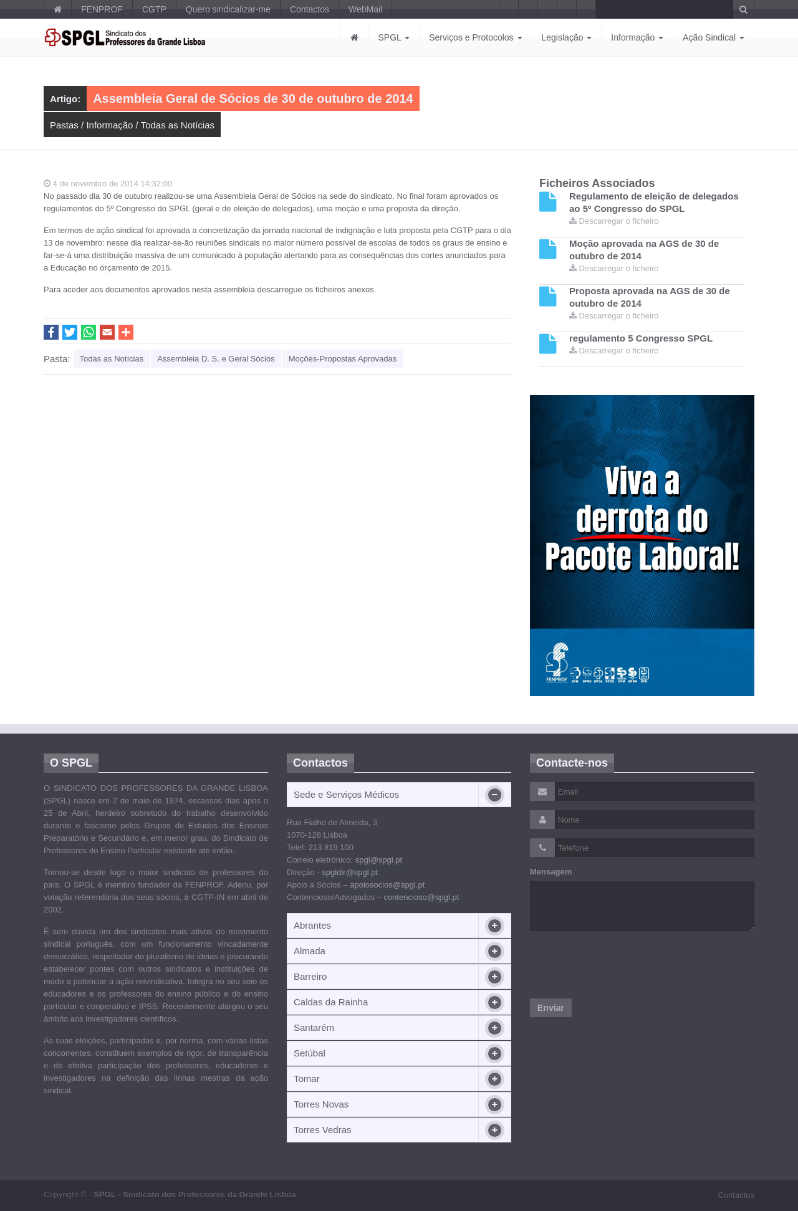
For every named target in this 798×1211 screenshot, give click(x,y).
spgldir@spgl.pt (350, 872)
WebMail (365, 9)
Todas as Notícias (177, 125)
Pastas (64, 125)
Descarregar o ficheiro (614, 221)
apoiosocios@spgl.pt (387, 884)
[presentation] (624, 965)
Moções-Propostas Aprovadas (343, 358)
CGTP (154, 9)
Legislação (567, 37)
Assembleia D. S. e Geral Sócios (216, 358)
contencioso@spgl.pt (421, 897)
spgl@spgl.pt (378, 859)
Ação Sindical (713, 37)
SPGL (394, 37)
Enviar (550, 1008)
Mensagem (551, 871)
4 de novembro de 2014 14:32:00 (108, 183)
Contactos (309, 9)
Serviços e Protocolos (475, 37)
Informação (637, 37)
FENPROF (102, 9)
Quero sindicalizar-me (228, 9)
